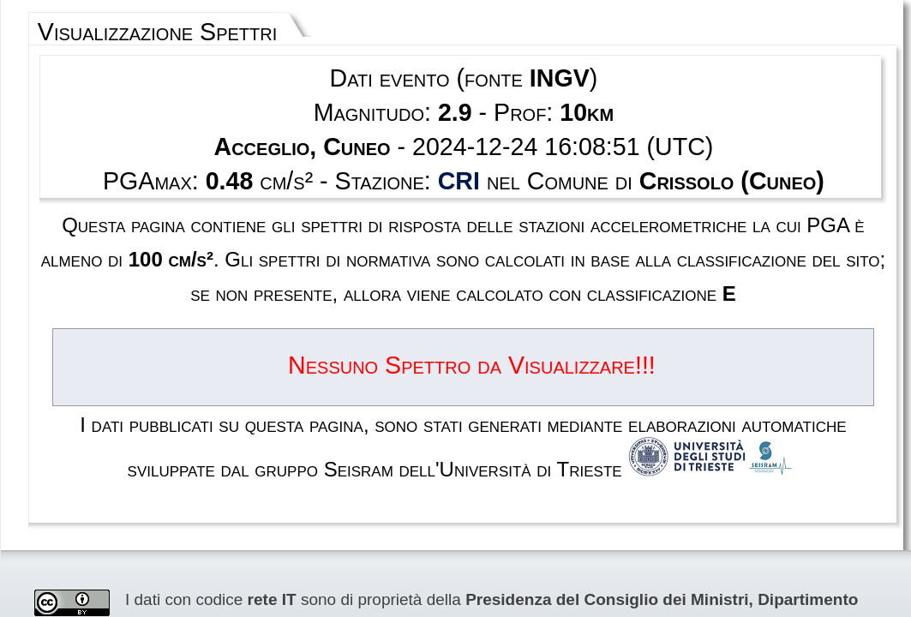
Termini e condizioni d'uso (405, 550)
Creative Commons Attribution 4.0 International (552, 449)
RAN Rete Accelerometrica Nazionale (222, 449)
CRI (459, 133)
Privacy (500, 550)
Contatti (549, 550)
